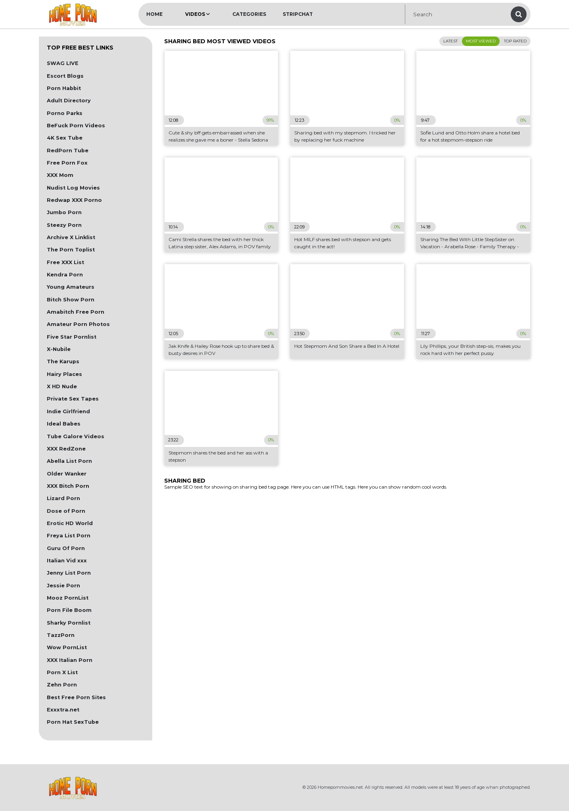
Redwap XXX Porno (74, 200)
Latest (450, 41)
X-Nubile (59, 349)
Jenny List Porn (69, 573)
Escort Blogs (65, 76)
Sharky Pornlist (68, 623)
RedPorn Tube (67, 150)
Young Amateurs (70, 287)
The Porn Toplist (71, 250)
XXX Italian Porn (69, 660)
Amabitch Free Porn (75, 312)
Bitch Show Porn (70, 300)
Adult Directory (69, 101)
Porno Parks (64, 113)
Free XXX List (65, 262)
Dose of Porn (66, 511)
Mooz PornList (67, 598)
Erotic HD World (70, 523)
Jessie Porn (63, 586)
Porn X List (62, 672)
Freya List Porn (68, 536)
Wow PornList (67, 647)
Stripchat (298, 14)
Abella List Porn (69, 461)
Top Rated (515, 41)
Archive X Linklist (71, 237)
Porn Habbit (64, 88)
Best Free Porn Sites (76, 697)
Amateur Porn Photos (78, 324)
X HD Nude (62, 386)
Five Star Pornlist (71, 337)
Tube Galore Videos (75, 436)
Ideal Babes (63, 424)
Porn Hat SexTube (73, 722)
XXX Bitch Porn (68, 486)
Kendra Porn (65, 275)
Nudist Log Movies (73, 188)
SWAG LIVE (63, 63)
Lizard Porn (63, 498)
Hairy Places (64, 374)
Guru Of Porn (66, 548)
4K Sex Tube (64, 138)
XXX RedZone (66, 449)
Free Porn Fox (67, 163)
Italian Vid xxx (67, 561)
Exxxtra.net (63, 710)
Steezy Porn (64, 225)
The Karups (63, 361)
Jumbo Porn (64, 212)
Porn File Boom (69, 610)
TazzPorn (61, 635)
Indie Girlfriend (68, 411)
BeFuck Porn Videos (76, 125)
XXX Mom (60, 175)
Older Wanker (66, 474)
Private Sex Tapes (73, 399)
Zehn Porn (62, 685)
